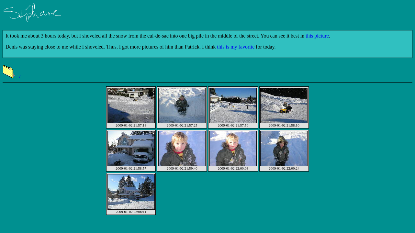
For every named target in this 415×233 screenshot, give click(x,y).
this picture (317, 36)
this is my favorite (235, 47)
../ (11, 76)
